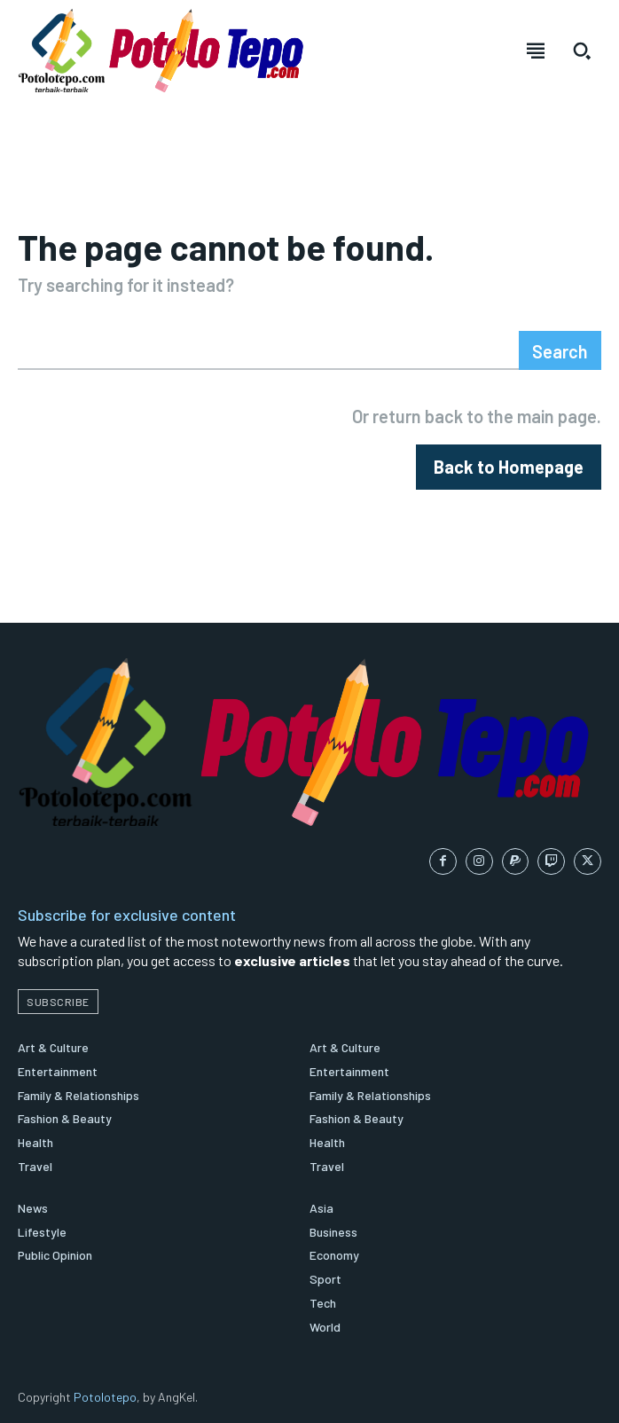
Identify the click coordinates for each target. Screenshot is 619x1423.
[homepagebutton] (508, 467)
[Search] (560, 350)
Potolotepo (105, 1396)
